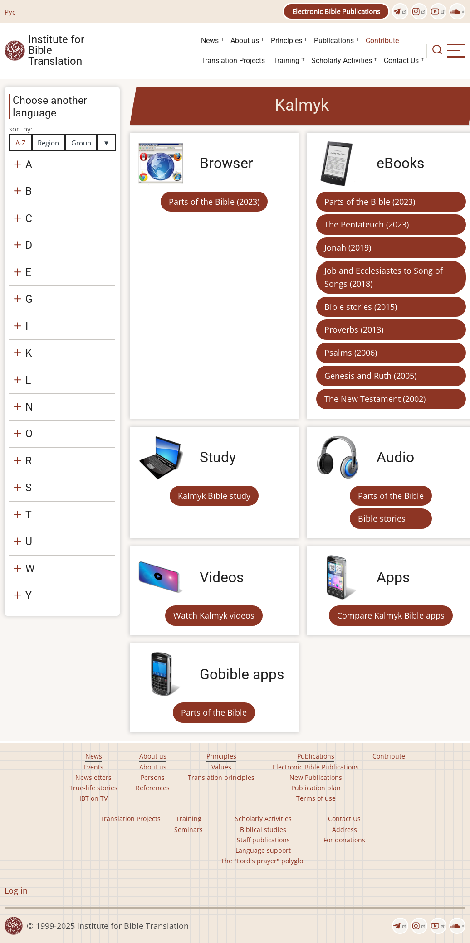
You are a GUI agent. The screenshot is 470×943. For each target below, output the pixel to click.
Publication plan (316, 787)
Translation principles (221, 777)
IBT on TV (93, 798)
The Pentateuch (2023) (366, 224)
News (210, 40)
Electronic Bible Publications (336, 11)
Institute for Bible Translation (56, 50)
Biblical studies (263, 829)
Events (93, 767)
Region (48, 142)
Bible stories (382, 518)
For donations (344, 840)
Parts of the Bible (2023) (214, 201)
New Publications (315, 777)
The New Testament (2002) (375, 398)
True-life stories (93, 787)
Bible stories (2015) (360, 306)
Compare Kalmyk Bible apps (391, 615)
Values (221, 767)
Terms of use (316, 798)
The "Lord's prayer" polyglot (263, 860)
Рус (10, 11)
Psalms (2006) (350, 352)
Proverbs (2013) (353, 329)
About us (244, 40)
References (153, 787)
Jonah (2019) (347, 247)
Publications (334, 40)
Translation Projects (233, 60)
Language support (263, 850)
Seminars (188, 829)
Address (344, 829)
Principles (286, 40)
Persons (153, 777)
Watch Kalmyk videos (214, 615)
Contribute (382, 40)
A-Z (20, 142)
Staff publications (263, 840)
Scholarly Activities (341, 60)
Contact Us (401, 60)
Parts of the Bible (391, 495)
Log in (16, 890)
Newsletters (93, 777)
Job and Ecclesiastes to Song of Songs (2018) (383, 277)
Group (81, 142)
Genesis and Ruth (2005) (370, 375)
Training (286, 60)
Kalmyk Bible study (214, 495)
